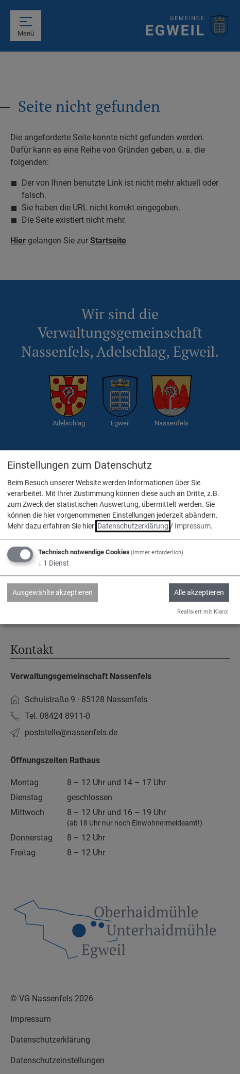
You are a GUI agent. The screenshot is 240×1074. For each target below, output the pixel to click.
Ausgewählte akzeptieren (52, 593)
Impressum (193, 526)
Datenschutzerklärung (132, 526)
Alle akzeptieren (199, 593)
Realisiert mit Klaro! (203, 611)
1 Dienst (53, 563)
